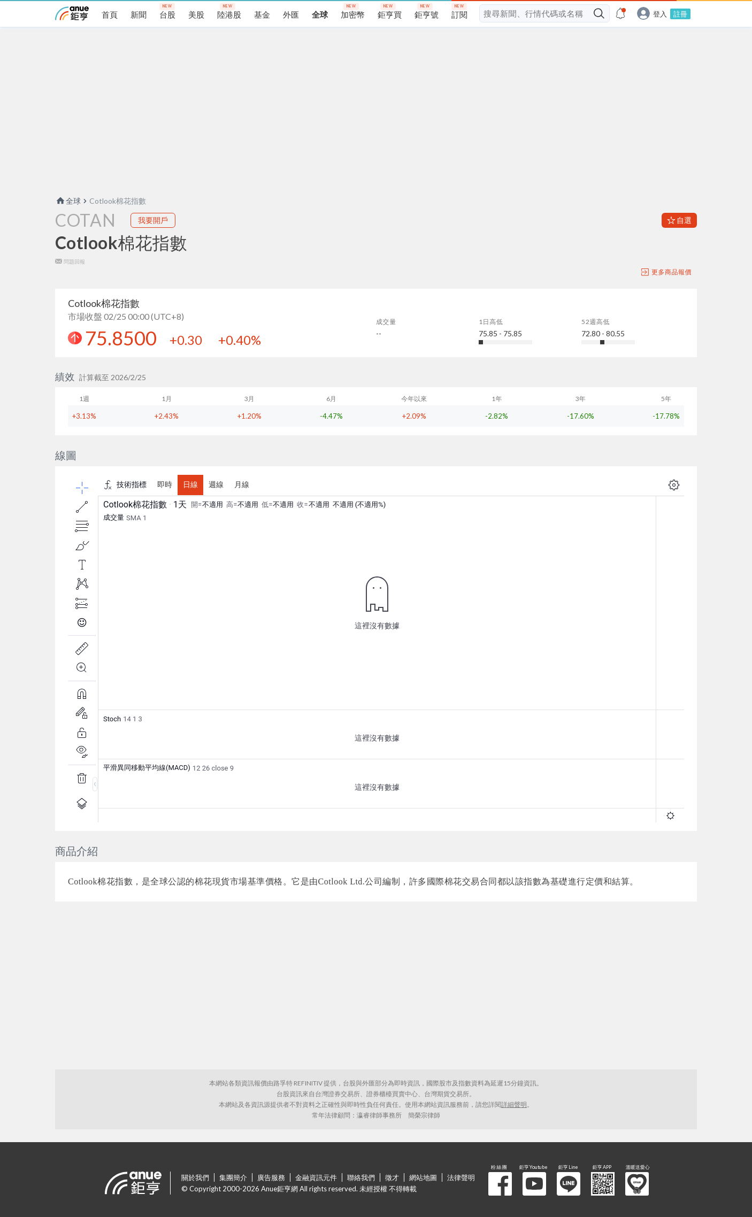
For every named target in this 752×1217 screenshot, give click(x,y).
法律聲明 (461, 1177)
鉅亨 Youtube (534, 1184)
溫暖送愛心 (637, 1184)
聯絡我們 (361, 1177)
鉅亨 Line (568, 1184)
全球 (68, 200)
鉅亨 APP (603, 1184)
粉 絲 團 (500, 1184)
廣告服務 (271, 1177)
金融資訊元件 (316, 1177)
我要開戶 (153, 220)
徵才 (392, 1177)
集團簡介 (233, 1177)
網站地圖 (423, 1177)
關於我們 (195, 1177)
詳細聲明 (514, 1104)
